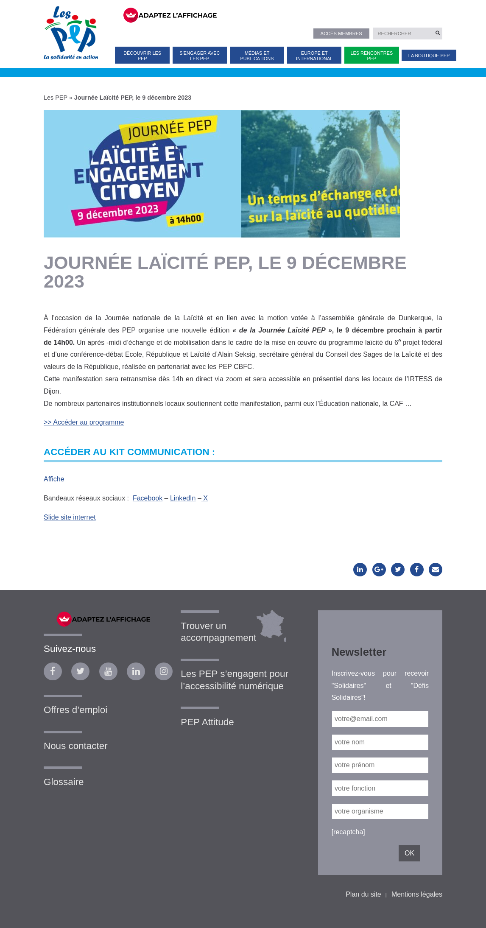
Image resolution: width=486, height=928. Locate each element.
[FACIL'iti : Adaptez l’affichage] (277, 14)
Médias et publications (257, 55)
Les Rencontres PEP (371, 55)
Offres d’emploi (75, 709)
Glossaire (64, 782)
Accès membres (341, 33)
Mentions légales (416, 894)
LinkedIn (183, 498)
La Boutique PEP (429, 55)
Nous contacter (76, 746)
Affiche (54, 479)
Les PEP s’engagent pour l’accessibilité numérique (234, 679)
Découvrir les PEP (142, 55)
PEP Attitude (207, 722)
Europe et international (314, 55)
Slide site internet (70, 517)
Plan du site (363, 894)
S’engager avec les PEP (199, 55)
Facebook (147, 498)
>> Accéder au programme (84, 422)
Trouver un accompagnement (218, 632)
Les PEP (55, 97)
